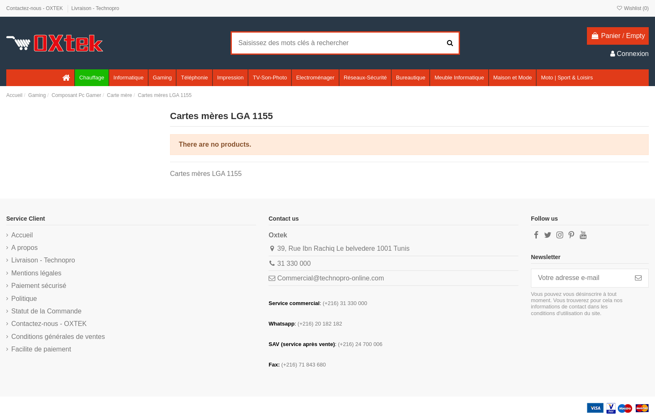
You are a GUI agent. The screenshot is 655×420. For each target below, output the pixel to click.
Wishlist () (632, 8)
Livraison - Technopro (95, 8)
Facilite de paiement (41, 349)
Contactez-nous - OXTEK (35, 8)
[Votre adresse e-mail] (579, 278)
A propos (24, 247)
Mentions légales (36, 273)
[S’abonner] (638, 278)
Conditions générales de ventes (58, 336)
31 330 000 (294, 263)
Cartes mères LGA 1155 (206, 173)
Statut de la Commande (46, 311)
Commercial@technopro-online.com (330, 278)
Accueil (22, 235)
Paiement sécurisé (38, 285)
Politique (24, 298)
